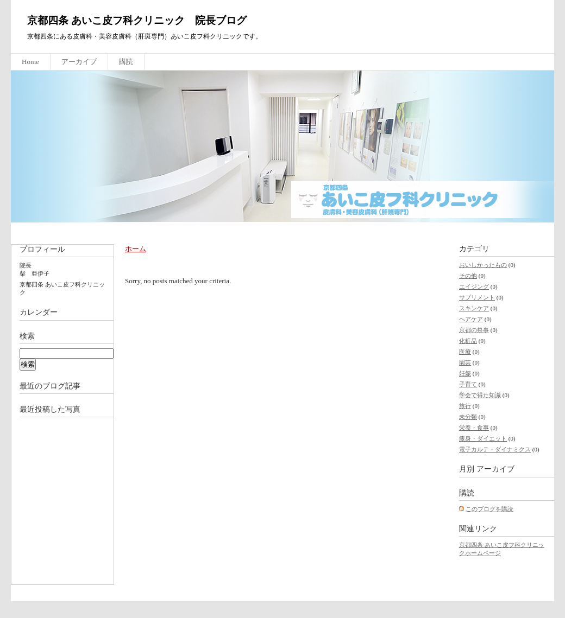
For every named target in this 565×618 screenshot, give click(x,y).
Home (30, 62)
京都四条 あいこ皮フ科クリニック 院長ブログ (137, 20)
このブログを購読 (489, 509)
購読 (126, 62)
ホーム (135, 249)
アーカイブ (79, 62)
